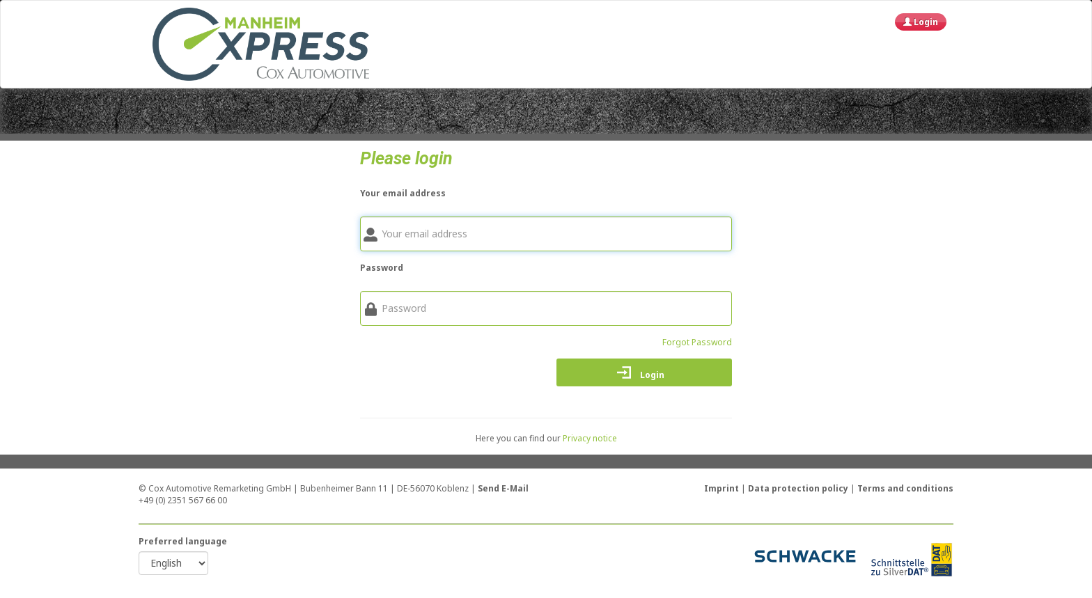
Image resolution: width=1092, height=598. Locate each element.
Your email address (403, 193)
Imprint (722, 488)
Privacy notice (590, 438)
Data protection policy (799, 488)
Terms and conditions (905, 488)
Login (920, 22)
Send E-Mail (503, 488)
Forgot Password (697, 342)
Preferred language (183, 541)
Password (381, 268)
